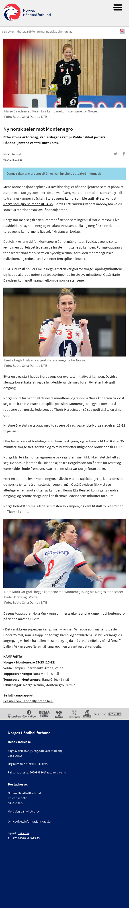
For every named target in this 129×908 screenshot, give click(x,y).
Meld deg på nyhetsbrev (24, 811)
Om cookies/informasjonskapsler (29, 821)
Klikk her (23, 833)
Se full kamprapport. (19, 695)
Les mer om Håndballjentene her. (28, 701)
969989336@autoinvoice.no (48, 772)
